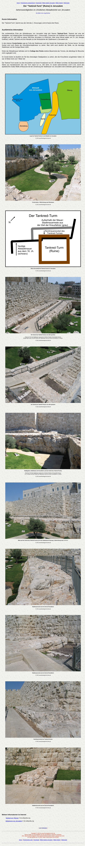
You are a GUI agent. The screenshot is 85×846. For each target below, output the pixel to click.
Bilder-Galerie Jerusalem (48, 3)
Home (18, 3)
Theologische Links (28, 840)
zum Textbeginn (43, 828)
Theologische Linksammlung (28, 3)
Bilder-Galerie (59, 3)
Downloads (38, 3)
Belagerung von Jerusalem (14, 821)
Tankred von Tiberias (12, 818)
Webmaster (66, 3)
